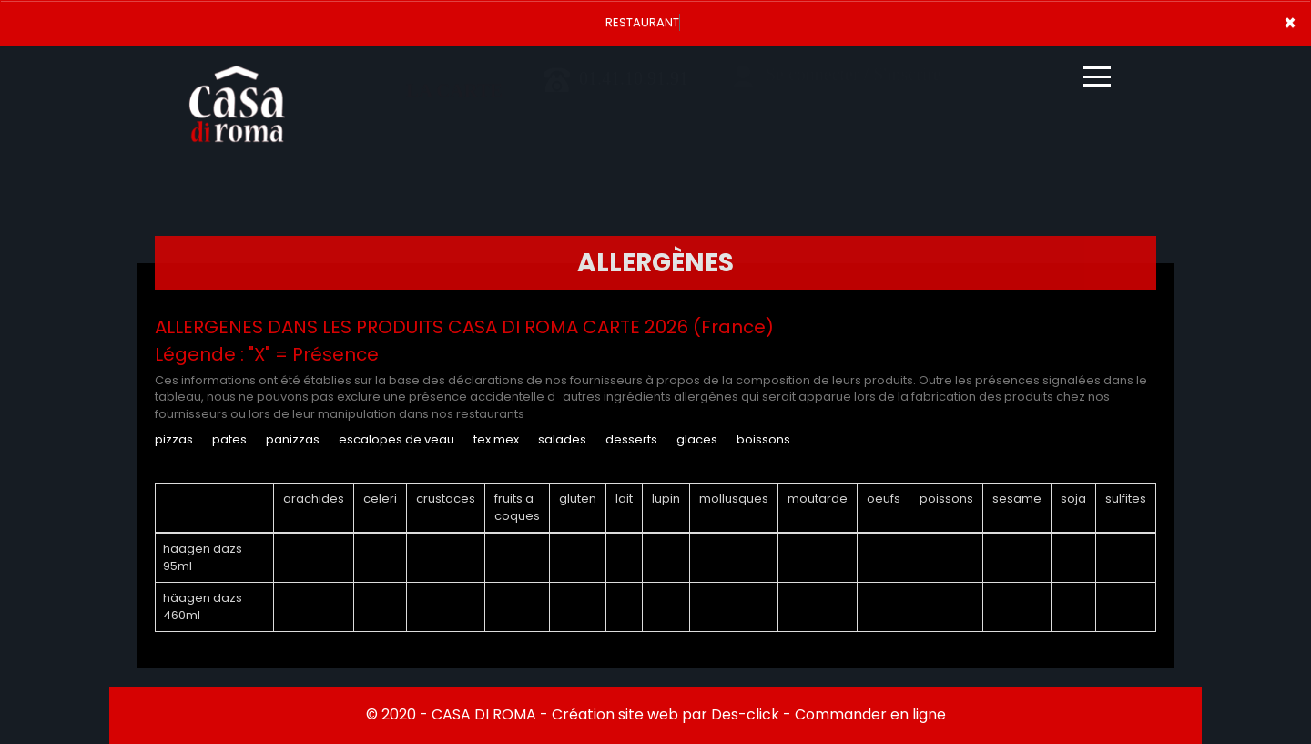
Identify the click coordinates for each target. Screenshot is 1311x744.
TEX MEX (496, 439)
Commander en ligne (870, 714)
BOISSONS (763, 439)
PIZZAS (174, 439)
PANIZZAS (293, 439)
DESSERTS (631, 439)
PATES (229, 439)
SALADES (562, 439)
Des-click (745, 714)
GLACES (696, 439)
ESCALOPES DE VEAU (396, 439)
